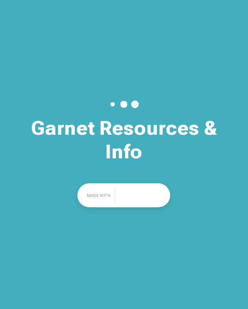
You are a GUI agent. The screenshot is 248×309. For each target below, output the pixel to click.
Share (231, 10)
